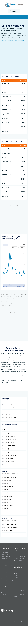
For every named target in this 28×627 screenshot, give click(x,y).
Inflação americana (8, 483)
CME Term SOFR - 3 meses (9, 527)
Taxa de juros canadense (9, 439)
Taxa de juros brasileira (9, 433)
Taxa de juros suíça (8, 461)
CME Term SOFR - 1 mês (9, 524)
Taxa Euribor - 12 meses (9, 417)
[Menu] (3, 17)
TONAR (16, 577)
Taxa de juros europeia (8, 445)
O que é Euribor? (5, 552)
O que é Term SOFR (19, 556)
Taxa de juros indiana (8, 449)
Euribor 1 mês (5, 554)
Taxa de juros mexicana (9, 455)
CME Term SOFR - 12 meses (10, 534)
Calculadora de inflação (9, 477)
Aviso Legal (3, 617)
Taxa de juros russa (8, 458)
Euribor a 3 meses (6, 556)
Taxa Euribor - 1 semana (9, 404)
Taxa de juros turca (8, 464)
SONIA (16, 575)
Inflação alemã (7, 480)
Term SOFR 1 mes (19, 558)
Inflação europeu (7, 496)
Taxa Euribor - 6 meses (8, 414)
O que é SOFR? (18, 554)
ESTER (16, 573)
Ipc (2, 20)
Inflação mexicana (7, 505)
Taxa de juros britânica (8, 436)
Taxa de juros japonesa (8, 452)
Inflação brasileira (7, 490)
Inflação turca (6, 512)
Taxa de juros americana (9, 430)
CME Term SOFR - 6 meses (9, 531)
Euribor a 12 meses (6, 558)
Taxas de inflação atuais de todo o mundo (12, 40)
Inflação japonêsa (7, 502)
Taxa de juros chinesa (8, 442)
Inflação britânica (7, 486)
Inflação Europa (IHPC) (20, 599)
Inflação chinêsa (7, 493)
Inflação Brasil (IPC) (6, 595)
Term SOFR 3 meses (19, 560)
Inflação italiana (7, 499)
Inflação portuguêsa (8, 509)
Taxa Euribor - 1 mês (8, 408)
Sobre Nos (10, 617)
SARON (16, 571)
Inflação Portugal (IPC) (7, 601)
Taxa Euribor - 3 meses (8, 411)
